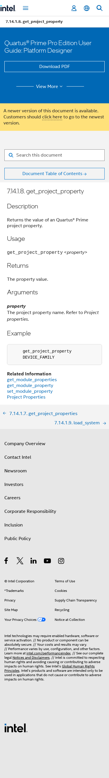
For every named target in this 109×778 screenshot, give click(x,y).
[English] (86, 8)
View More (50, 86)
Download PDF (54, 66)
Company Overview (24, 444)
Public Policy (17, 539)
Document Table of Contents (52, 174)
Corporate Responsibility (30, 511)
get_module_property (30, 385)
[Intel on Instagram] (61, 562)
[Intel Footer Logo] (16, 728)
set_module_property (30, 391)
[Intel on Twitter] (20, 562)
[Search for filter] (54, 155)
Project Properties (26, 397)
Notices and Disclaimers (31, 657)
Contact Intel (17, 457)
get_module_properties (32, 380)
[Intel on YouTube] (47, 562)
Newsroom (15, 471)
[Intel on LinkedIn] (33, 562)
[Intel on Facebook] (6, 562)
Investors (13, 484)
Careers (12, 498)
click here (52, 117)
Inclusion (13, 525)
